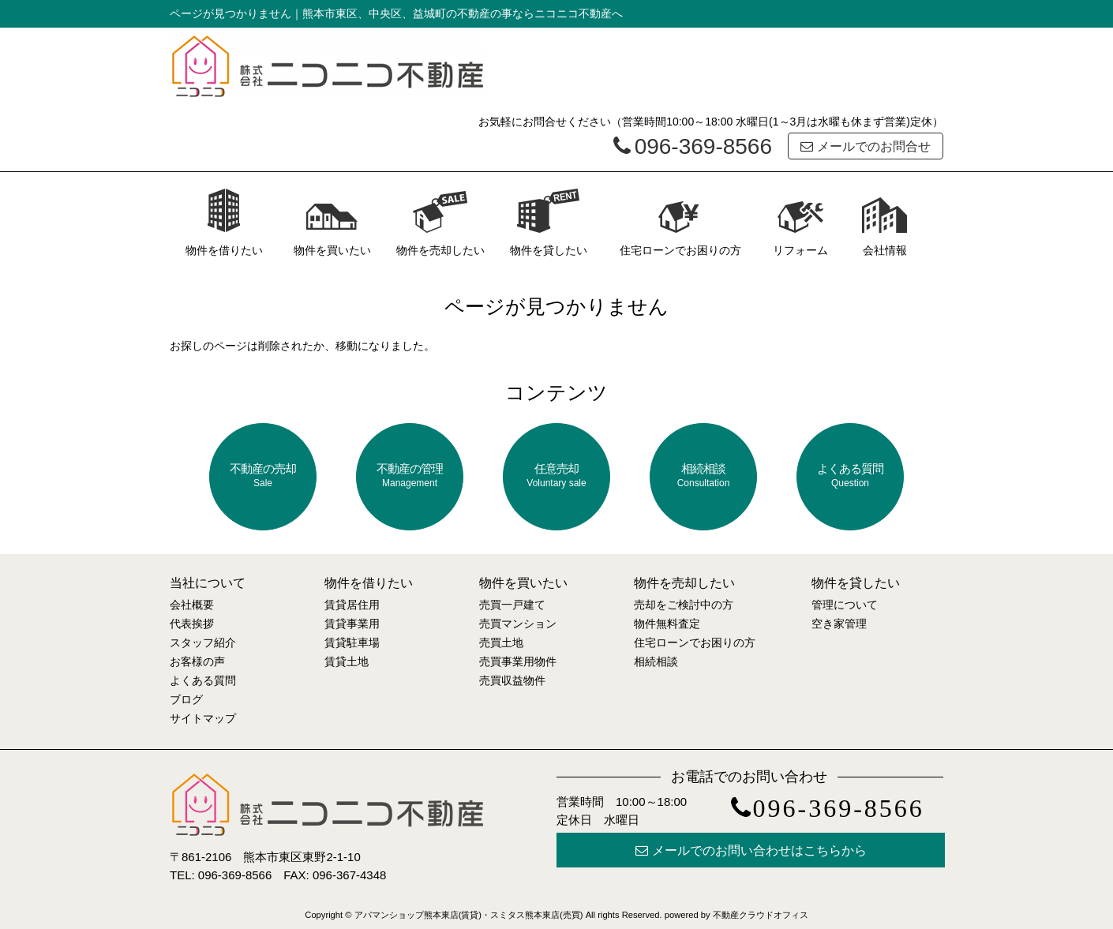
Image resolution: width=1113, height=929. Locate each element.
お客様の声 (197, 661)
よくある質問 (850, 475)
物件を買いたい (332, 222)
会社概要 (192, 604)
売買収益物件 (512, 680)
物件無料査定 (667, 623)
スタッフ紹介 (203, 642)
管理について (844, 604)
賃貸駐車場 (352, 642)
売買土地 (501, 642)
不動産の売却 (263, 475)
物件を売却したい (440, 222)
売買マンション (517, 623)
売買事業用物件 (517, 661)
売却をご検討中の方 (683, 604)
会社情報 (884, 222)
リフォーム (800, 222)
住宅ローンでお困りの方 (680, 222)
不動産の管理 (410, 475)
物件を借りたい (224, 222)
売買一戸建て (512, 604)
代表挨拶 (192, 623)
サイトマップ (203, 718)
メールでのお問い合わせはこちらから (751, 850)
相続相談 (703, 475)
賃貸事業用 (352, 623)
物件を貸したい (548, 222)
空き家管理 (839, 623)
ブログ (186, 699)
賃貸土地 (346, 661)
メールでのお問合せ (865, 146)
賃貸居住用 (352, 604)
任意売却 (556, 475)
